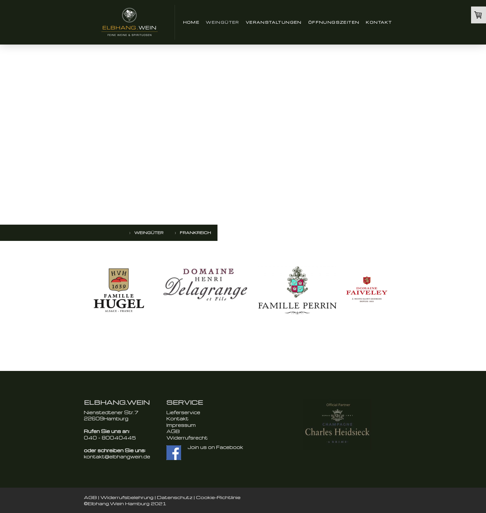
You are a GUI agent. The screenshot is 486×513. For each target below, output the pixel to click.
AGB (173, 431)
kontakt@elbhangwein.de (117, 456)
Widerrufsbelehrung (126, 497)
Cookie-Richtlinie (218, 497)
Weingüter (222, 22)
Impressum (181, 425)
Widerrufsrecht (187, 438)
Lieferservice (183, 412)
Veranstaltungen (274, 22)
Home (191, 22)
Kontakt (379, 22)
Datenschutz (174, 497)
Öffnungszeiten (334, 22)
